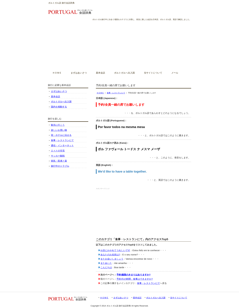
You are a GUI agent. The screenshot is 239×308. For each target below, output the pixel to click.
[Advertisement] (119, 44)
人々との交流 (58, 150)
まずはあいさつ (59, 91)
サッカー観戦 (58, 155)
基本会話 (55, 96)
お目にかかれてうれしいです (115, 250)
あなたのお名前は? (110, 254)
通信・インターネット (62, 145)
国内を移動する (59, 106)
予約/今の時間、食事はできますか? (134, 279)
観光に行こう (58, 125)
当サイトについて (178, 297)
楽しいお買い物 (59, 130)
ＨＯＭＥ (100, 93)
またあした (106, 263)
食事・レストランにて (116, 93)
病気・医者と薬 (59, 160)
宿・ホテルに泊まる (61, 135)
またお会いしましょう (111, 259)
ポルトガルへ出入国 (61, 101)
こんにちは (106, 267)
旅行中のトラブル (60, 166)
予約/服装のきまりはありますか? (133, 274)
